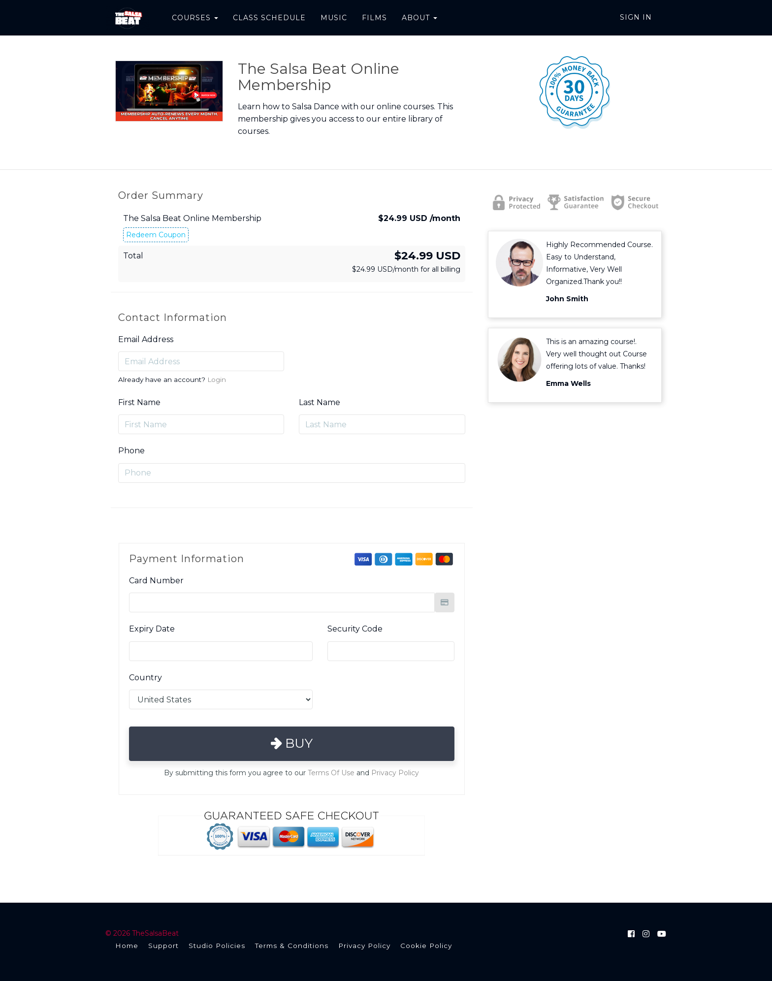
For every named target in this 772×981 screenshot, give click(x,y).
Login (216, 379)
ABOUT (419, 17)
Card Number (156, 580)
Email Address (145, 339)
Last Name (319, 402)
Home (126, 945)
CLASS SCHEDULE (268, 17)
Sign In (636, 17)
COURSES (194, 17)
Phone (131, 450)
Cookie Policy (426, 945)
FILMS (373, 17)
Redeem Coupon (156, 234)
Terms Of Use (331, 772)
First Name (139, 402)
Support (163, 945)
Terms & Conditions (291, 945)
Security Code (355, 628)
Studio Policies (217, 945)
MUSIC (333, 17)
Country (145, 677)
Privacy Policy (395, 772)
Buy (292, 743)
